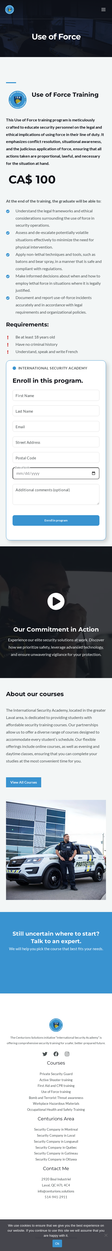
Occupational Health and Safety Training (56, 1110)
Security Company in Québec (56, 1147)
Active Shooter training (56, 1080)
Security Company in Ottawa (56, 1159)
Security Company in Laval (56, 1135)
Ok (57, 1243)
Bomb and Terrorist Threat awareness (56, 1098)
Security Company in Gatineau (56, 1153)
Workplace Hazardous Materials (56, 1103)
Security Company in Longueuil (56, 1141)
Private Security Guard (56, 1074)
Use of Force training (56, 1092)
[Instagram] (67, 1053)
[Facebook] (56, 1053)
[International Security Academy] (9, 9)
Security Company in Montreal (56, 1129)
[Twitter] (44, 1053)
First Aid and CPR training (56, 1086)
